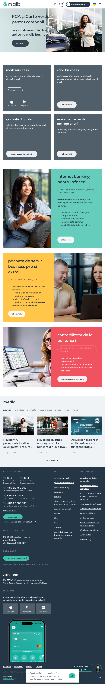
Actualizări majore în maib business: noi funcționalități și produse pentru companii (85, 451)
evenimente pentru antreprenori (72, 121)
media (57, 518)
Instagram (18, 671)
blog (56, 522)
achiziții (57, 501)
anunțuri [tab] (19, 414)
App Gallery (43, 615)
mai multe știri (52, 464)
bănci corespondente (89, 534)
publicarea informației (64, 487)
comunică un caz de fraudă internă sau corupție (63, 539)
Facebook (7, 671)
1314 (26, 482)
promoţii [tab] (31, 414)
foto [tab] (67, 414)
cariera (57, 532)
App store (12, 105)
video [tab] (75, 414)
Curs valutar (85, 539)
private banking (61, 491)
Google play (25, 105)
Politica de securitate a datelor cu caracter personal (90, 500)
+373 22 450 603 (17, 492)
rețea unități (85, 544)
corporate (58, 496)
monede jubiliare (87, 517)
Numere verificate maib (90, 513)
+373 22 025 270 (16, 499)
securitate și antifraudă (90, 508)
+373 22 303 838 (16, 507)
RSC (56, 527)
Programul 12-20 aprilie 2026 (19, 526)
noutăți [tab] (7, 414)
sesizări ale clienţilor (63, 513)
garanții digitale (19, 119)
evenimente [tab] (46, 414)
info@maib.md (10, 515)
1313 (9, 482)
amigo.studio (8, 683)
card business (68, 70)
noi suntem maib (62, 482)
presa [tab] (58, 414)
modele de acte (87, 522)
